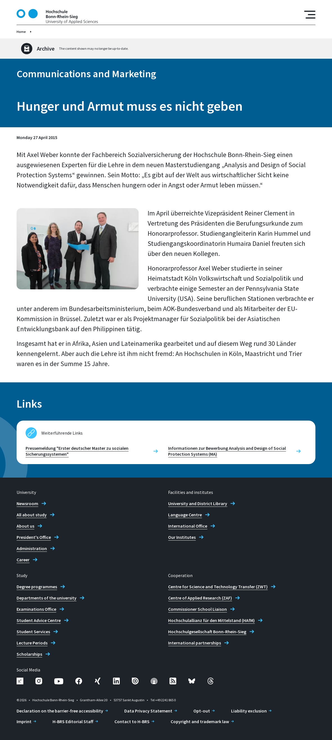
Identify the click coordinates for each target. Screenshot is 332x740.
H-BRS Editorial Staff (73, 721)
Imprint (24, 721)
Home (21, 31)
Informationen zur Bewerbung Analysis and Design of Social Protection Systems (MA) (227, 451)
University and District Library (197, 503)
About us (25, 526)
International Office (187, 526)
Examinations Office (36, 609)
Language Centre (185, 514)
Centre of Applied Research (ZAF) (200, 598)
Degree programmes (37, 586)
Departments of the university (46, 598)
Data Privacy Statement (148, 711)
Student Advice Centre (39, 620)
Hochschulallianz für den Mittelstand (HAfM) (211, 620)
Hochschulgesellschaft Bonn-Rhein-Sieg (207, 631)
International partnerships (194, 643)
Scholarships (29, 654)
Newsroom (27, 503)
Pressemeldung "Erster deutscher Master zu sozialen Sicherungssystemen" (77, 451)
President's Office (34, 537)
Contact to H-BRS (132, 721)
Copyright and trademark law (200, 721)
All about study (32, 514)
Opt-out (201, 711)
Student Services (33, 631)
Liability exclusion (249, 711)
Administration (32, 548)
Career (23, 559)
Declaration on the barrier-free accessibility (60, 711)
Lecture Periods (32, 643)
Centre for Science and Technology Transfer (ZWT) (218, 586)
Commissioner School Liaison (197, 609)
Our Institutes (182, 537)
